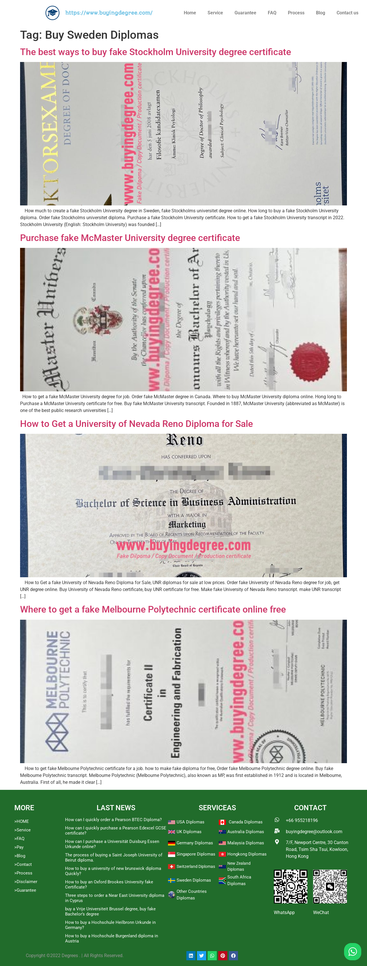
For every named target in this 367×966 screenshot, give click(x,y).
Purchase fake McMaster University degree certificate (130, 237)
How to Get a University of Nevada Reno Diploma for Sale (136, 423)
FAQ (272, 12)
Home (190, 12)
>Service (22, 830)
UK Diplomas (189, 831)
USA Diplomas (190, 822)
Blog (320, 12)
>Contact (23, 864)
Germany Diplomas (195, 843)
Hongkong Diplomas (247, 854)
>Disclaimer (25, 881)
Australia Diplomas (245, 831)
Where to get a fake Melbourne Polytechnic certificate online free (153, 609)
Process (296, 12)
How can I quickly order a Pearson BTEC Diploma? (113, 819)
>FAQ (19, 838)
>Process (23, 873)
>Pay (19, 847)
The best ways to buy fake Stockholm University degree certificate (155, 51)
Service (215, 12)
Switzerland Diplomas (196, 866)
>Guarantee (25, 890)
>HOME (21, 821)
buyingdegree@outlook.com (314, 831)
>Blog (19, 855)
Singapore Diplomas (196, 854)
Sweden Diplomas (194, 880)
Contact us (347, 12)
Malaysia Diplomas (245, 843)
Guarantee (245, 12)
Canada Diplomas (246, 822)
